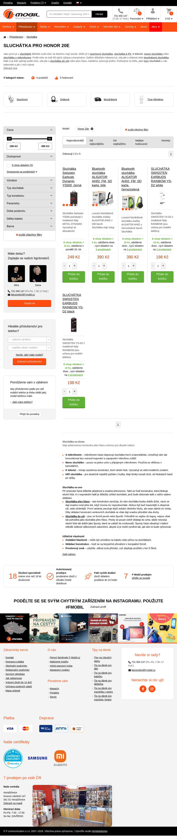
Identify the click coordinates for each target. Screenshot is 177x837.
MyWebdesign (99, 831)
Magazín (21, 2)
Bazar (144, 26)
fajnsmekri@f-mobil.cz (21, 294)
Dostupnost (14, 156)
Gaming (129, 26)
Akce (155, 26)
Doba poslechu (16, 210)
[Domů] (4, 37)
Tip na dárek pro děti (102, 667)
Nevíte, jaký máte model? (29, 354)
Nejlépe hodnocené (141, 142)
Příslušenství (25, 26)
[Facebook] (142, 688)
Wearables (60, 26)
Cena (10, 129)
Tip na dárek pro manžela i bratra (102, 698)
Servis (53, 696)
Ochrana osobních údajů (19, 686)
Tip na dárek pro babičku (102, 674)
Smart (93, 26)
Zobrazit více (10, 68)
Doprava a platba (15, 661)
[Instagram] (151, 688)
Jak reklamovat (14, 678)
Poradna (8, 2)
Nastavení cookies (59, 670)
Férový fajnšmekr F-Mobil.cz (65, 657)
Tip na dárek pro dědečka (102, 682)
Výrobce (12, 180)
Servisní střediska (15, 674)
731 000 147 (28, 291)
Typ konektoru (15, 195)
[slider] (9, 139)
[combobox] (29, 340)
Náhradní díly (110, 26)
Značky (55, 2)
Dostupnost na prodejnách (21, 171)
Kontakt (67, 2)
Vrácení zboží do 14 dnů (19, 682)
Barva (10, 226)
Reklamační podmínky (18, 670)
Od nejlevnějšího (97, 142)
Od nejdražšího (119, 142)
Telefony (7, 26)
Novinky (166, 140)
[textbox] (29, 340)
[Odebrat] (85, 129)
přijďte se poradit (141, 578)
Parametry (13, 203)
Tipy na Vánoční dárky (102, 659)
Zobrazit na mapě (12, 803)
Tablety (44, 26)
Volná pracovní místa (61, 665)
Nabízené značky (59, 661)
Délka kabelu (15, 218)
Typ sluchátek (15, 188)
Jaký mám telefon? (22, 402)
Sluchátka (31, 37)
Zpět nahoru (69, 554)
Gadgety (78, 26)
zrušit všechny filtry (29, 234)
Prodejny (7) (37, 2)
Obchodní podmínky (16, 665)
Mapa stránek (13, 690)
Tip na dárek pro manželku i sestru (103, 690)
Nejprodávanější (75, 140)
